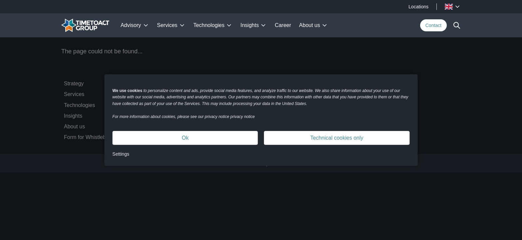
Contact (433, 25)
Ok (185, 138)
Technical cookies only (336, 138)
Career (283, 25)
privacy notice (242, 116)
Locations (418, 6)
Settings (121, 154)
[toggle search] (457, 25)
